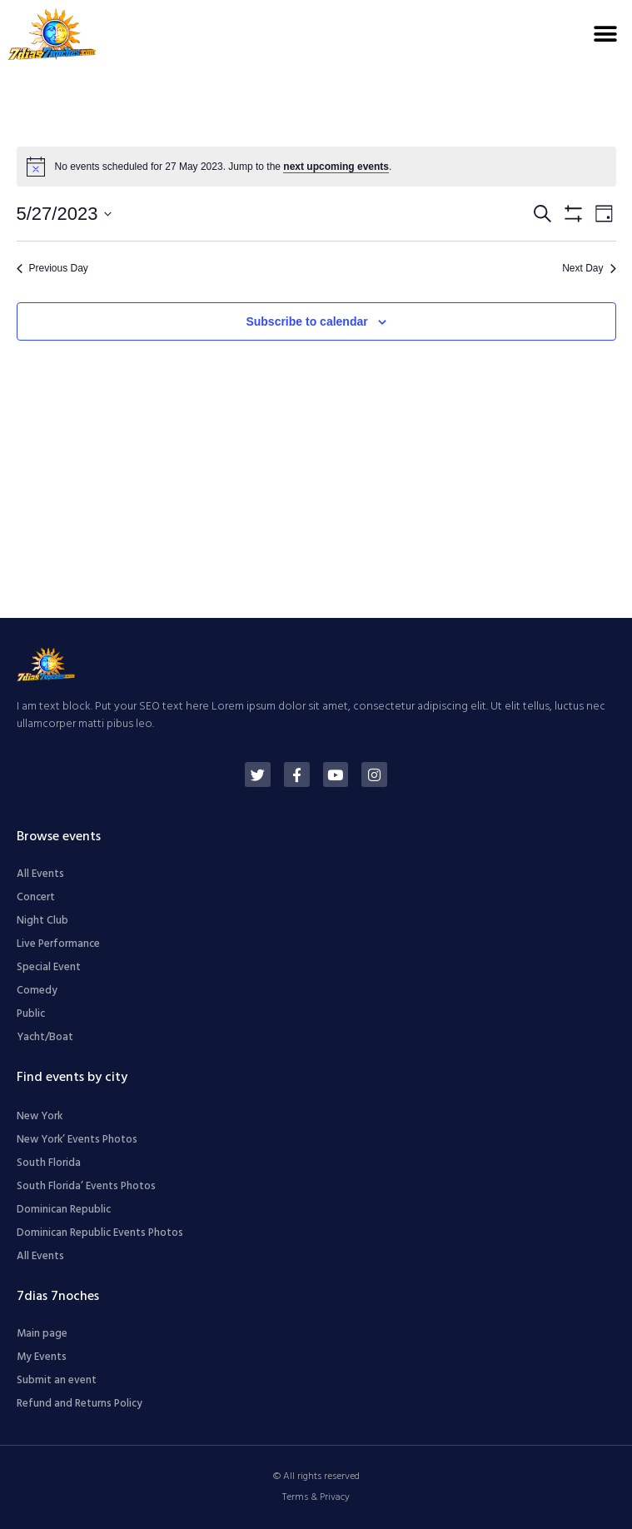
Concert (36, 897)
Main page (42, 1333)
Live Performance (58, 944)
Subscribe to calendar (306, 321)
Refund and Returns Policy (79, 1403)
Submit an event (57, 1380)
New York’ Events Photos (77, 1139)
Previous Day (52, 268)
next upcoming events (336, 166)
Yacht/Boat (45, 1037)
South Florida (49, 1163)
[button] (605, 33)
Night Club (42, 920)
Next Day (588, 268)
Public (31, 1014)
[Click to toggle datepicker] (64, 213)
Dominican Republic (64, 1209)
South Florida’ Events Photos (86, 1186)
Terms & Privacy (316, 1497)
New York (39, 1116)
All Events (40, 874)
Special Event (49, 967)
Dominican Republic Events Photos (100, 1233)
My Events (42, 1357)
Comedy (37, 990)
